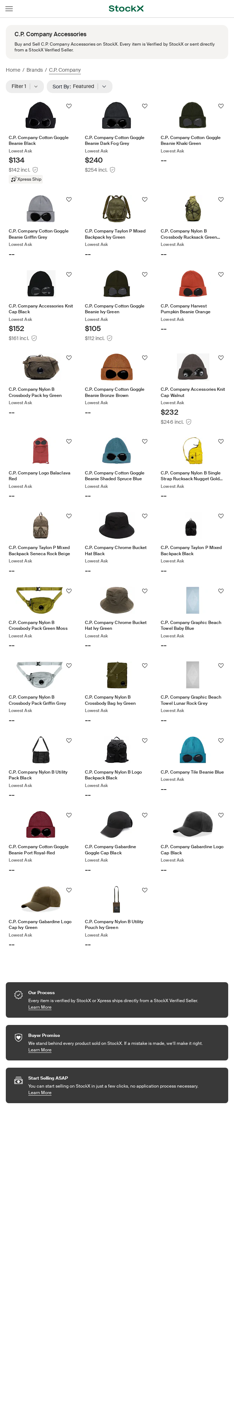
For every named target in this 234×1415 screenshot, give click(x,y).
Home (13, 70)
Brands (34, 70)
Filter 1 (25, 86)
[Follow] (69, 106)
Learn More (113, 1007)
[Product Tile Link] (41, 143)
